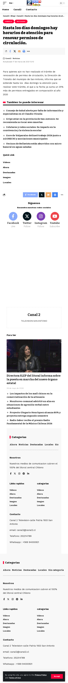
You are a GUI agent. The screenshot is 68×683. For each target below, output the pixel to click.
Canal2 (8, 21)
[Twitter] (27, 220)
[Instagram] (41, 220)
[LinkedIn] (28, 474)
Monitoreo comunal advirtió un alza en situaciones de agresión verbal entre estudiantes (31, 404)
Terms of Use (15, 678)
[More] (28, 51)
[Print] (24, 51)
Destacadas (36, 444)
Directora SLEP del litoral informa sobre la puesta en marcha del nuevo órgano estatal (33, 379)
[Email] (19, 51)
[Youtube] (54, 220)
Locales (49, 444)
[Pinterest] (23, 474)
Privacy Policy (41, 675)
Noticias (21, 21)
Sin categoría (56, 570)
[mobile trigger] (5, 3)
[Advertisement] (34, 269)
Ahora (13, 444)
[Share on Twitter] (15, 51)
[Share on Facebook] (10, 51)
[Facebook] (13, 220)
